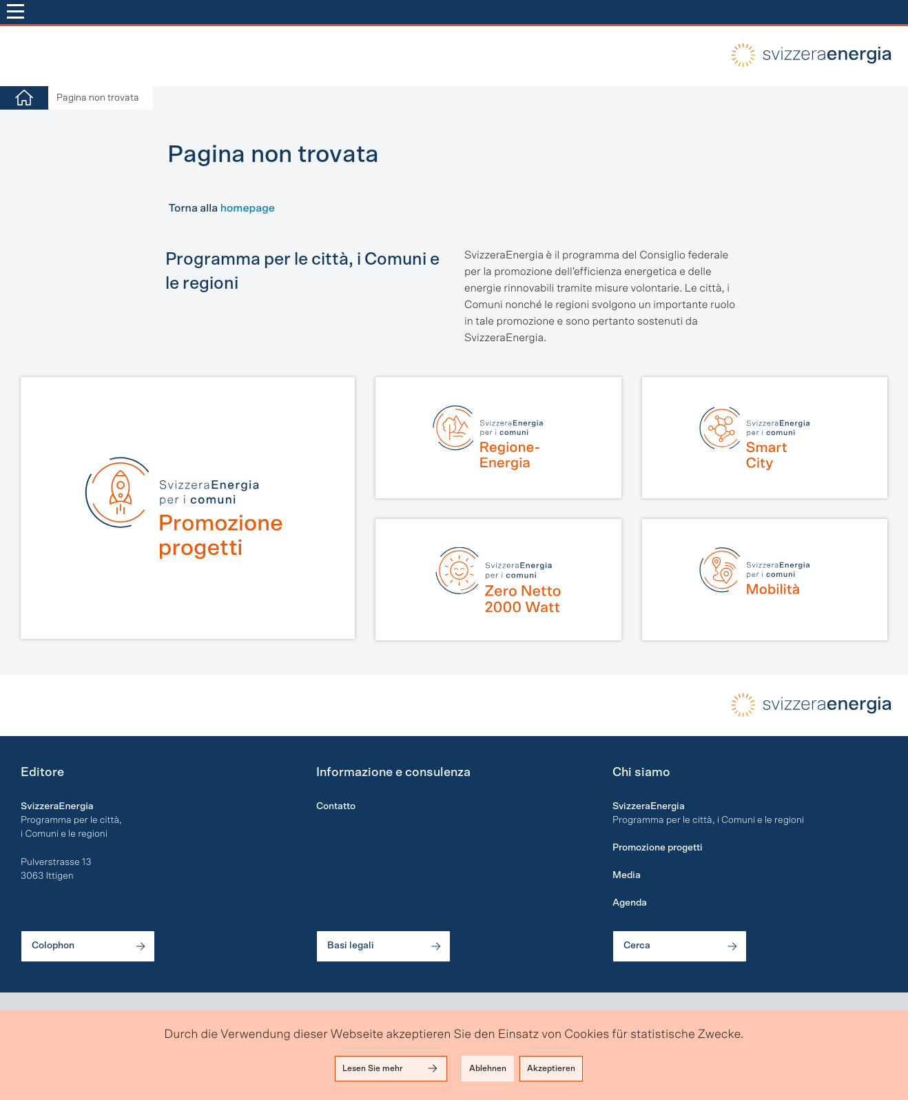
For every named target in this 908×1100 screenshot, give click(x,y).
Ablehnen (487, 1068)
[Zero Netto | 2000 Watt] (498, 579)
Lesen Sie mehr (391, 1068)
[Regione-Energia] (498, 437)
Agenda (629, 903)
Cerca (681, 946)
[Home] (24, 98)
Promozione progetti (657, 848)
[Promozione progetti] (188, 508)
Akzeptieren (551, 1068)
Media (626, 875)
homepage (247, 208)
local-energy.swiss (808, 55)
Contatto (335, 806)
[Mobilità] (764, 579)
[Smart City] (764, 437)
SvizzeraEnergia (648, 806)
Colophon (89, 946)
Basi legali (385, 946)
